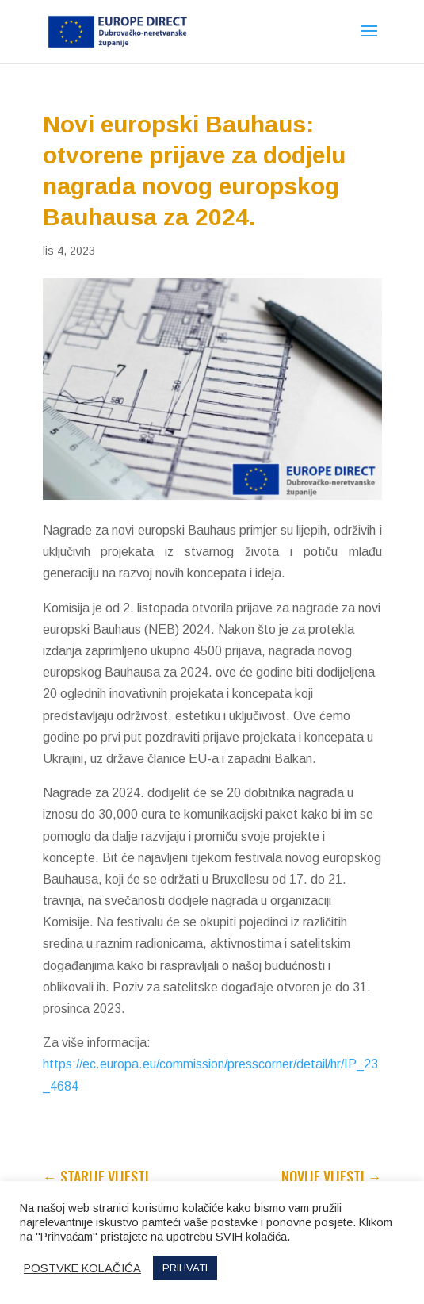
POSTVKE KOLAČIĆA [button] (82, 1268)
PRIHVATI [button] (185, 1268)
